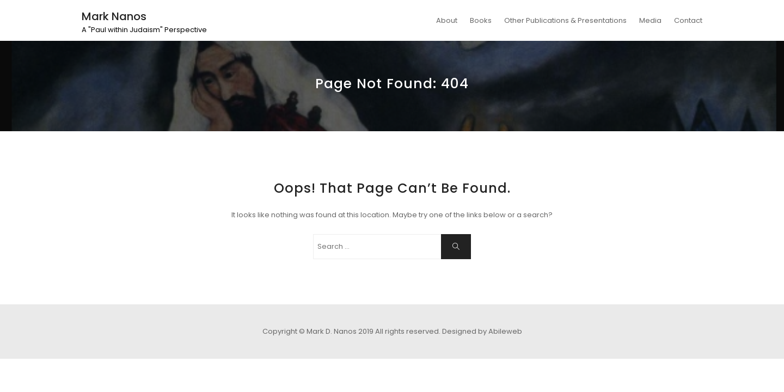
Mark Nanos (114, 16)
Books (481, 20)
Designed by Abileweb (482, 331)
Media (650, 20)
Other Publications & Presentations (565, 20)
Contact (688, 20)
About (446, 20)
